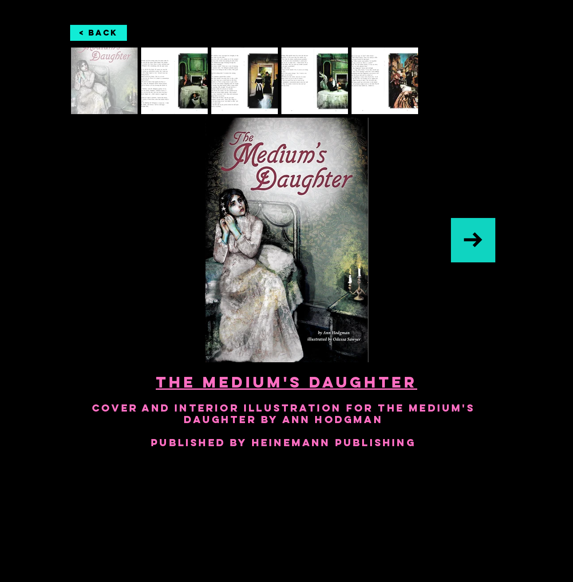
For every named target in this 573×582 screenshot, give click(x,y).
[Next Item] (473, 240)
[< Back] (98, 33)
